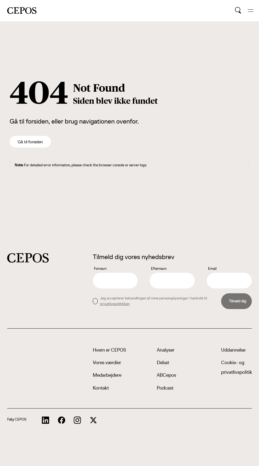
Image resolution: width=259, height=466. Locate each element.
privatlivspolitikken (115, 303)
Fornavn (100, 268)
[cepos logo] (28, 258)
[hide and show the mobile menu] (250, 10)
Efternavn (158, 268)
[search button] (238, 10)
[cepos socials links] (45, 420)
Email (212, 268)
